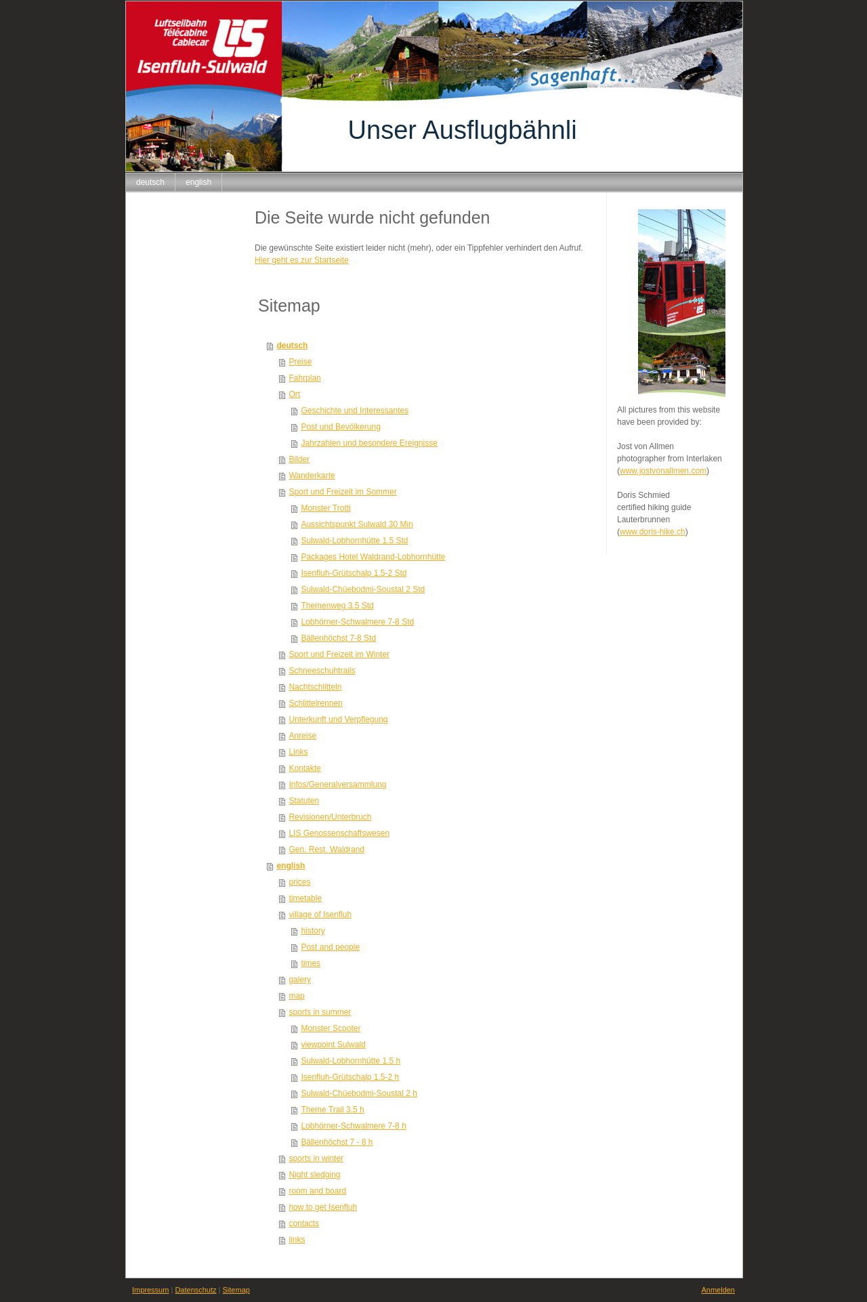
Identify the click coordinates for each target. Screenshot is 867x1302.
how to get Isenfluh (323, 1207)
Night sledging (314, 1174)
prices (299, 882)
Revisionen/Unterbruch (330, 817)
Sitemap (236, 1290)
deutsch (292, 345)
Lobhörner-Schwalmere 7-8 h (353, 1126)
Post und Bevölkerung (340, 427)
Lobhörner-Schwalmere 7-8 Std (357, 622)
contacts (304, 1223)
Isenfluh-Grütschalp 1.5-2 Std (353, 573)
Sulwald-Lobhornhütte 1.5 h (350, 1061)
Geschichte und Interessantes (354, 410)
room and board (317, 1191)
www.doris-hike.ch (652, 532)
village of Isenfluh (320, 914)
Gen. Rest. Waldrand (326, 849)
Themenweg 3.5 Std (337, 605)
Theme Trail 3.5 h (332, 1109)
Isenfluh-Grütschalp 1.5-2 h (350, 1077)
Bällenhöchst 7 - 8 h (337, 1142)
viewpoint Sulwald (333, 1044)
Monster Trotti (325, 508)
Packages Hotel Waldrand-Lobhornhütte (373, 557)
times (310, 963)
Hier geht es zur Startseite (302, 260)
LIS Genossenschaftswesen (339, 833)
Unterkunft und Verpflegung (338, 719)
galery (300, 979)
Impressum (150, 1290)
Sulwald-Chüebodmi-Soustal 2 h (359, 1093)
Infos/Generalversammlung (337, 784)
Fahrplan (304, 378)
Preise (300, 361)
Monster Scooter (330, 1028)
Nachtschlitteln (315, 687)
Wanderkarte (312, 475)
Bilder (299, 459)
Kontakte (304, 768)
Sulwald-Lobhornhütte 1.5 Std (354, 540)
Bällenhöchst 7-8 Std (338, 638)
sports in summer (320, 1012)
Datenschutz (195, 1290)
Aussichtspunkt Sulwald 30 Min (357, 524)
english (290, 865)
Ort (294, 394)
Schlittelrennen (315, 703)
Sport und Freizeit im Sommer (342, 492)
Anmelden (718, 1290)
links (297, 1239)
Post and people (330, 947)
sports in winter (316, 1158)
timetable (305, 898)
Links (298, 752)
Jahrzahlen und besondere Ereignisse (369, 443)
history (312, 931)
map (296, 996)
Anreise (302, 735)
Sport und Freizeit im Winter (339, 654)
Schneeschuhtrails (322, 670)
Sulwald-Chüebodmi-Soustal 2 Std (363, 589)
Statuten (304, 800)
